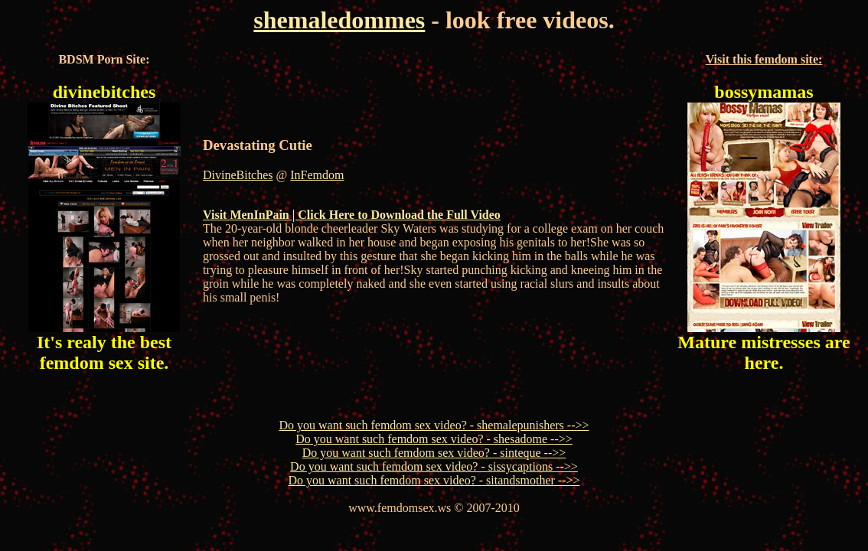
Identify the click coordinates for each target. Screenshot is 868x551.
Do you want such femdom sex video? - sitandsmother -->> (433, 480)
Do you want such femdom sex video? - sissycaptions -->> (434, 466)
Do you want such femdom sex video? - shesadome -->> (434, 438)
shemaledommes (339, 20)
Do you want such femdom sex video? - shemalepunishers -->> (434, 425)
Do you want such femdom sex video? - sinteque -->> (434, 452)
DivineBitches (238, 174)
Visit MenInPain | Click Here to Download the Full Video (352, 214)
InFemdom (317, 174)
